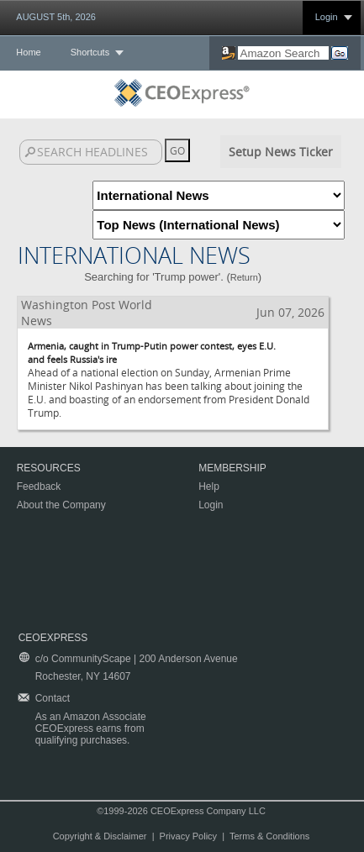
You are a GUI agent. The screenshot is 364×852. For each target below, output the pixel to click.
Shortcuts (90, 52)
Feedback (39, 486)
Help (208, 486)
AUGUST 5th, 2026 (56, 17)
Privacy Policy (188, 836)
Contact (52, 698)
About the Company (61, 505)
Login (326, 17)
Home (28, 52)
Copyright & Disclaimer (100, 836)
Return (244, 277)
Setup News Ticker (281, 152)
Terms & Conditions (269, 836)
